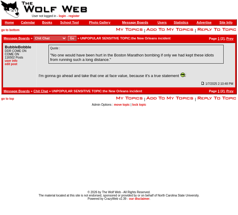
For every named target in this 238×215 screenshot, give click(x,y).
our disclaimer (139, 198)
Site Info (225, 22)
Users (162, 22)
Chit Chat (41, 91)
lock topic (139, 104)
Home (9, 22)
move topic (122, 104)
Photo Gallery (99, 22)
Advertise (204, 22)
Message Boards (135, 22)
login (62, 16)
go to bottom (10, 30)
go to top (7, 98)
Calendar (28, 22)
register (74, 16)
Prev (230, 38)
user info (11, 60)
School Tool (69, 22)
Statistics (181, 22)
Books (47, 22)
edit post (11, 64)
